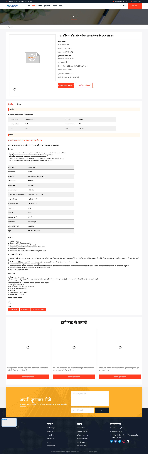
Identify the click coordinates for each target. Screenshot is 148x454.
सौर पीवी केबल (81, 428)
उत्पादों (34, 6)
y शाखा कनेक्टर (14, 309)
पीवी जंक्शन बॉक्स (81, 446)
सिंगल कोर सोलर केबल (82, 431)
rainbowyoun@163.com (120, 1)
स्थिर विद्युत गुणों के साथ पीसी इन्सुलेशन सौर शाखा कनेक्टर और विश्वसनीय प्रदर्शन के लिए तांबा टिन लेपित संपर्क (27, 369)
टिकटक (128, 441)
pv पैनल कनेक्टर (25, 309)
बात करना (134, 6)
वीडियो (40, 6)
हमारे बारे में (47, 6)
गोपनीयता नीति (51, 446)
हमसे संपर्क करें (50, 438)
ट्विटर (119, 441)
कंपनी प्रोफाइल (51, 428)
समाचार (55, 6)
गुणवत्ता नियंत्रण (51, 435)
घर (29, 6)
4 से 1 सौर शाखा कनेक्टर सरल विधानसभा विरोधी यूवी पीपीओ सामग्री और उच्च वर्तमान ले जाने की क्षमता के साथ (73, 369)
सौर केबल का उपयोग (82, 438)
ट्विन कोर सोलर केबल (82, 435)
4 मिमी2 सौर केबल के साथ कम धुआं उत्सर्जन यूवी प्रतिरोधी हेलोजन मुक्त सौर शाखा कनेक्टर (119, 369)
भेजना (102, 410)
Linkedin (111, 441)
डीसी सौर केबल (81, 442)
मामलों (60, 6)
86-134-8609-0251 (136, 1)
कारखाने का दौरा (51, 431)
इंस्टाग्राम (124, 441)
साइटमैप (49, 442)
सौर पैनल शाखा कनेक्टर (38, 309)
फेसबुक (115, 441)
